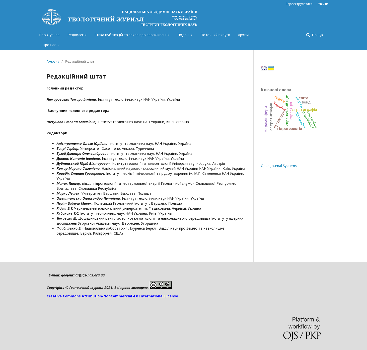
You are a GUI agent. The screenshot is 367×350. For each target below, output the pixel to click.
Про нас (50, 44)
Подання (185, 34)
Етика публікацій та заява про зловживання (131, 34)
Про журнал (49, 34)
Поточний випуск (215, 34)
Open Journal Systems (279, 165)
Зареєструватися (299, 3)
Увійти (323, 3)
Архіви (243, 34)
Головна (53, 61)
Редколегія (77, 34)
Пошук (317, 34)
